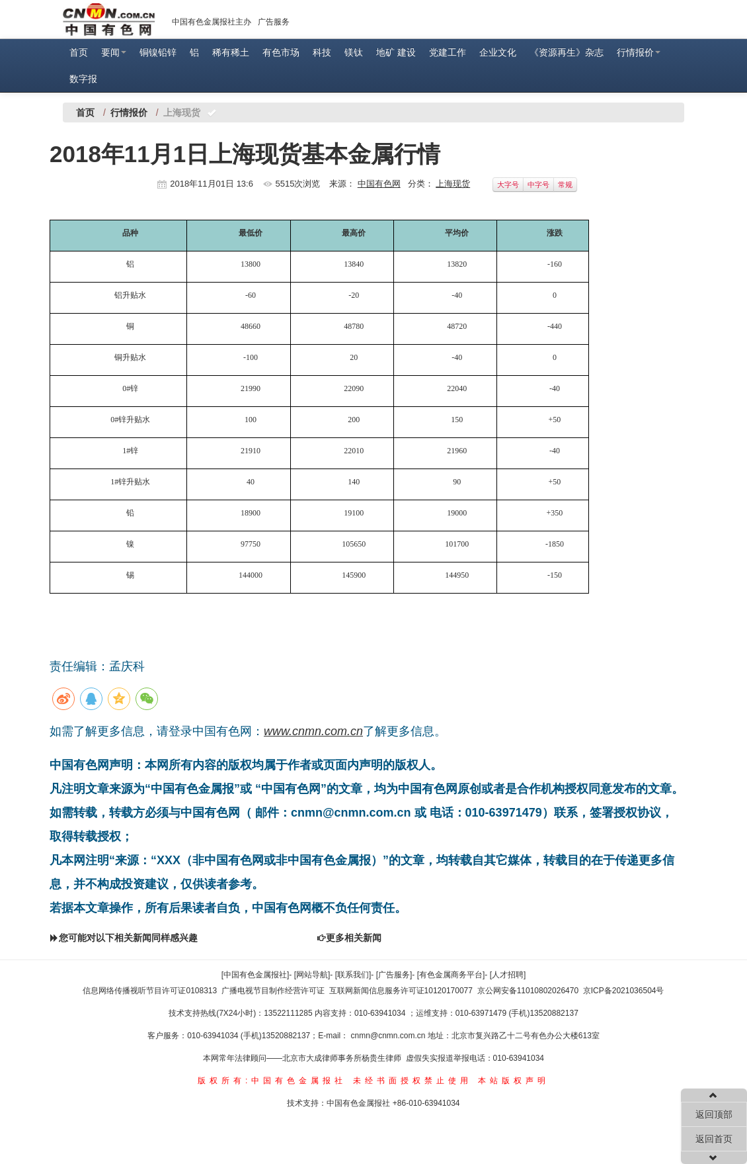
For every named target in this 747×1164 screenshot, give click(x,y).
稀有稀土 (230, 52)
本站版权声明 (513, 1080)
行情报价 (638, 52)
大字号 (508, 185)
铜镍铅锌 (158, 52)
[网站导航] (312, 974)
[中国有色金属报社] (255, 974)
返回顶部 (713, 1114)
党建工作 (447, 52)
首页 (78, 52)
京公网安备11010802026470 (527, 990)
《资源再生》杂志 (567, 52)
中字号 (538, 185)
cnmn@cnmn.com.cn (389, 1035)
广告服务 (274, 21)
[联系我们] (353, 974)
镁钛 (353, 52)
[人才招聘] (508, 974)
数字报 (83, 78)
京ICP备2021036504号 (623, 990)
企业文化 (497, 52)
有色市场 (280, 52)
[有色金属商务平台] (451, 974)
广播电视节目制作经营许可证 (273, 990)
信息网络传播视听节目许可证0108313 (150, 990)
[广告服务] (394, 974)
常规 (565, 185)
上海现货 (453, 184)
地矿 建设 (396, 52)
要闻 (113, 52)
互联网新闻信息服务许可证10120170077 (401, 990)
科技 (322, 52)
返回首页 (713, 1139)
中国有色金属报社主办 (211, 21)
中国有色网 (379, 184)
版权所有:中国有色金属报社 (272, 1080)
